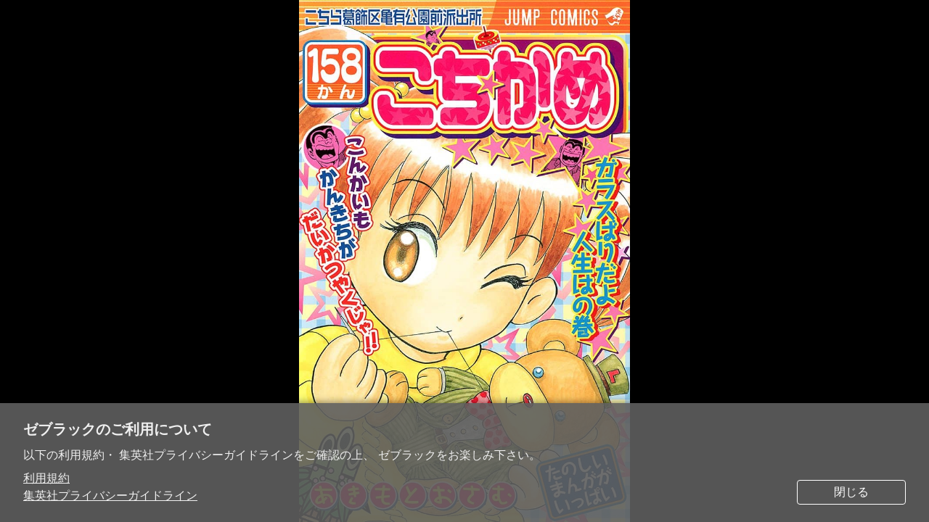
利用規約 (46, 478)
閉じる (851, 492)
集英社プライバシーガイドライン (110, 495)
